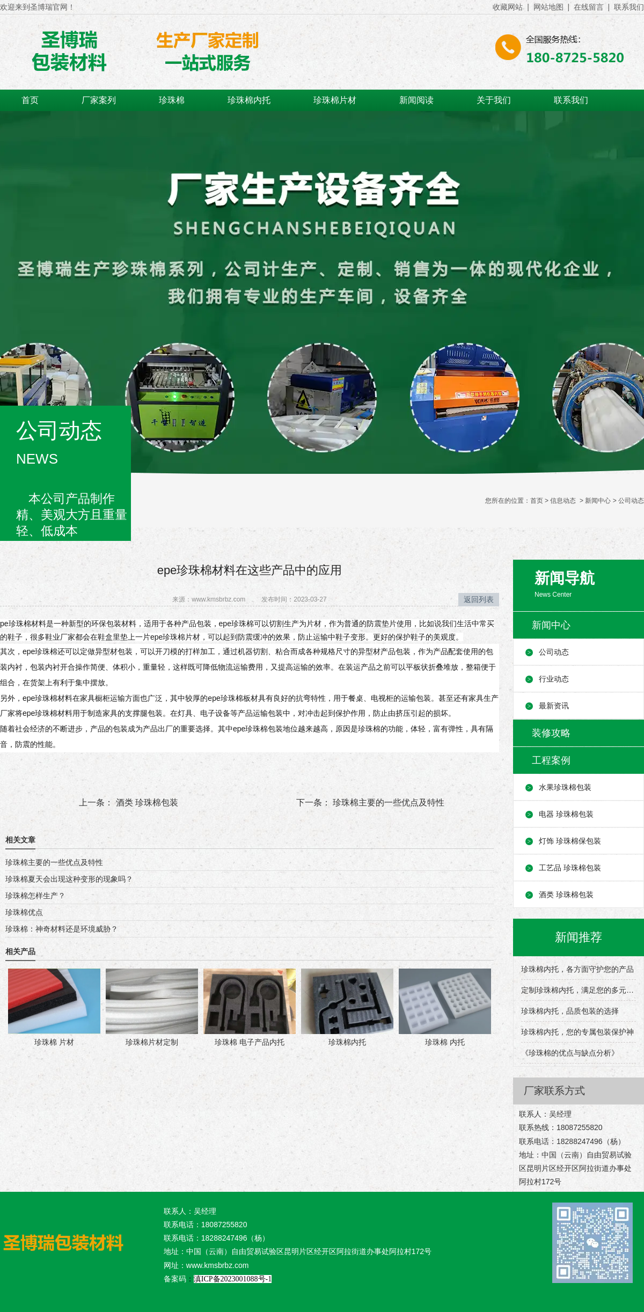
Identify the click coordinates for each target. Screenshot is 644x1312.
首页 (30, 100)
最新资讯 (554, 705)
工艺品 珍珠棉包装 (570, 867)
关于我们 (494, 100)
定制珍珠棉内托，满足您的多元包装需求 (578, 990)
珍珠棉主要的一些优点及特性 (387, 802)
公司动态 (554, 652)
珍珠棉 (172, 100)
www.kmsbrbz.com (218, 599)
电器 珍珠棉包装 (566, 814)
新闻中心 (598, 500)
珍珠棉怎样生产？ (35, 895)
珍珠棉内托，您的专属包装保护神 (577, 1032)
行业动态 (554, 679)
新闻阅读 (416, 100)
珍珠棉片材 (334, 100)
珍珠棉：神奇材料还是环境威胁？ (61, 929)
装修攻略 (551, 733)
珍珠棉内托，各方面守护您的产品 (577, 969)
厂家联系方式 (554, 1090)
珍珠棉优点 (24, 912)
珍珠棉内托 (249, 100)
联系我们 (571, 100)
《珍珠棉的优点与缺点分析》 (570, 1053)
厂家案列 (99, 100)
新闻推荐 (578, 937)
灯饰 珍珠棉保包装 (570, 841)
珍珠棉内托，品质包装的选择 (570, 1011)
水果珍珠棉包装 (565, 787)
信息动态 (563, 500)
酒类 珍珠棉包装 (145, 802)
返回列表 (479, 599)
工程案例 (551, 760)
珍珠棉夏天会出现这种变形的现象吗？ (69, 879)
